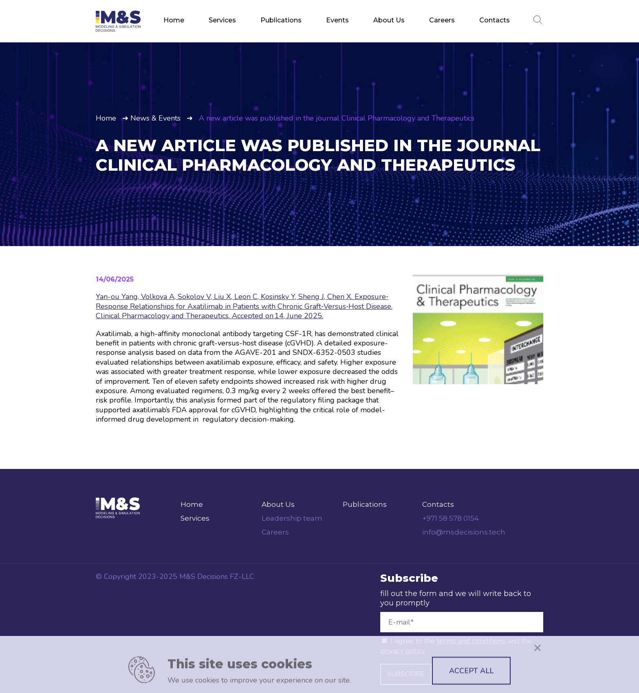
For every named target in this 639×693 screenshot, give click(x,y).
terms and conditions (471, 641)
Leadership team (292, 518)
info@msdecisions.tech (463, 532)
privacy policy (402, 651)
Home (173, 20)
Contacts (494, 20)
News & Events (155, 118)
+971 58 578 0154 (450, 518)
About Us (389, 20)
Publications (281, 20)
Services (222, 20)
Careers (442, 20)
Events (337, 20)
